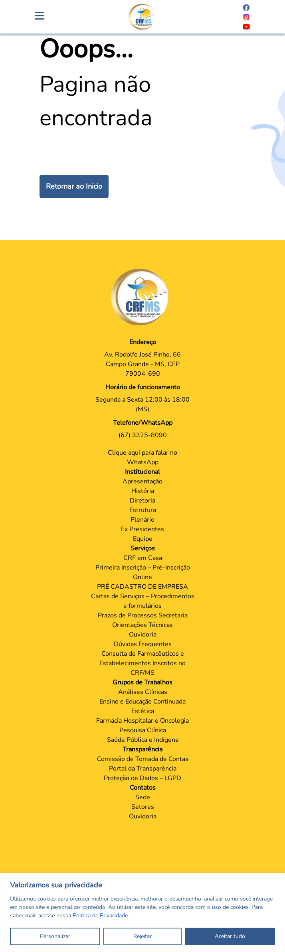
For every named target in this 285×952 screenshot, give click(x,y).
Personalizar (55, 936)
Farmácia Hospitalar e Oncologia (142, 720)
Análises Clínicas (142, 692)
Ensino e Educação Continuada (142, 701)
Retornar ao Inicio (74, 186)
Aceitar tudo (230, 936)
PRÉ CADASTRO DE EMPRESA (142, 586)
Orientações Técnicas (142, 625)
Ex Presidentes (142, 529)
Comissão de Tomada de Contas (142, 759)
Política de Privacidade (100, 915)
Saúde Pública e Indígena (142, 739)
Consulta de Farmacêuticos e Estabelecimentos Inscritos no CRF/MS (142, 663)
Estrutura (142, 510)
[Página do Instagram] (246, 17)
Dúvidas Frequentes (143, 644)
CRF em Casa (142, 558)
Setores (142, 806)
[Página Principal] (142, 296)
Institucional (142, 471)
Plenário (142, 519)
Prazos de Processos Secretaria (143, 615)
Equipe (142, 538)
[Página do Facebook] (246, 7)
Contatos (143, 787)
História (142, 491)
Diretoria (142, 500)
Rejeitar (142, 936)
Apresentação (142, 481)
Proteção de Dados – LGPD (142, 778)
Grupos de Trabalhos (142, 682)
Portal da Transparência (142, 768)
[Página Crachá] (142, 17)
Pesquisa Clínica (142, 730)
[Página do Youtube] (246, 26)
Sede (142, 797)
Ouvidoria (142, 634)
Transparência (142, 749)
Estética (142, 711)
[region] (142, 912)
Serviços (143, 548)
